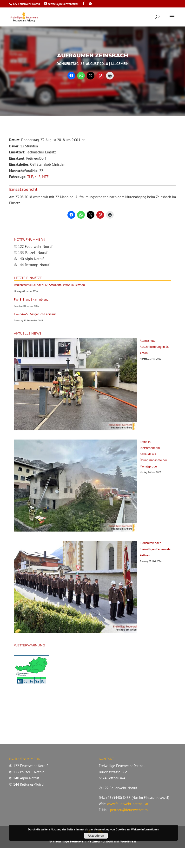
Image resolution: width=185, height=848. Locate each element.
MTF (45, 176)
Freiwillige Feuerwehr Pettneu (76, 841)
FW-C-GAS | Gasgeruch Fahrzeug (35, 314)
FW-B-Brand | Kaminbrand (31, 299)
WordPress (128, 841)
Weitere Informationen (145, 829)
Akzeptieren (96, 835)
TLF (30, 176)
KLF (37, 176)
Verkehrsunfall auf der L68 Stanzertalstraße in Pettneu (49, 285)
